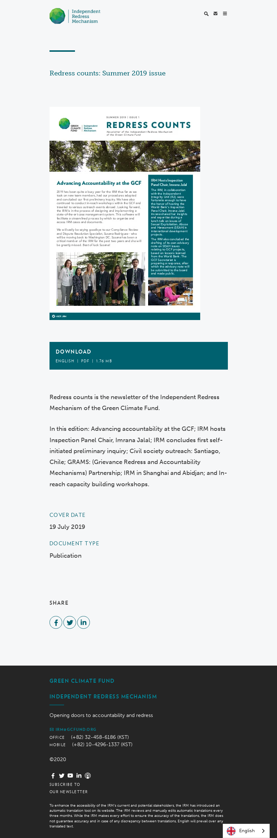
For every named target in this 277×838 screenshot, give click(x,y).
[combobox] (246, 831)
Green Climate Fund (82, 681)
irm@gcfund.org (73, 729)
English (241, 831)
